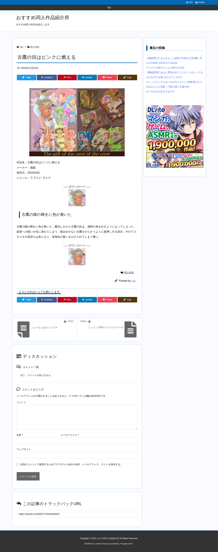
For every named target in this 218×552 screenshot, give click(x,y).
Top (21, 47)
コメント (21, 402)
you (134, 280)
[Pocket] (107, 77)
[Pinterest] (67, 77)
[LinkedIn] (87, 77)
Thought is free (126, 544)
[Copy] (127, 77)
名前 (20, 435)
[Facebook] (47, 77)
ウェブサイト (24, 449)
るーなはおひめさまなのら (160, 91)
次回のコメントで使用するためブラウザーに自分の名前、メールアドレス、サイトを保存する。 (71, 464)
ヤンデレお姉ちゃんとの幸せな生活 (165, 67)
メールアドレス (70, 435)
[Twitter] (26, 77)
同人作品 (34, 47)
